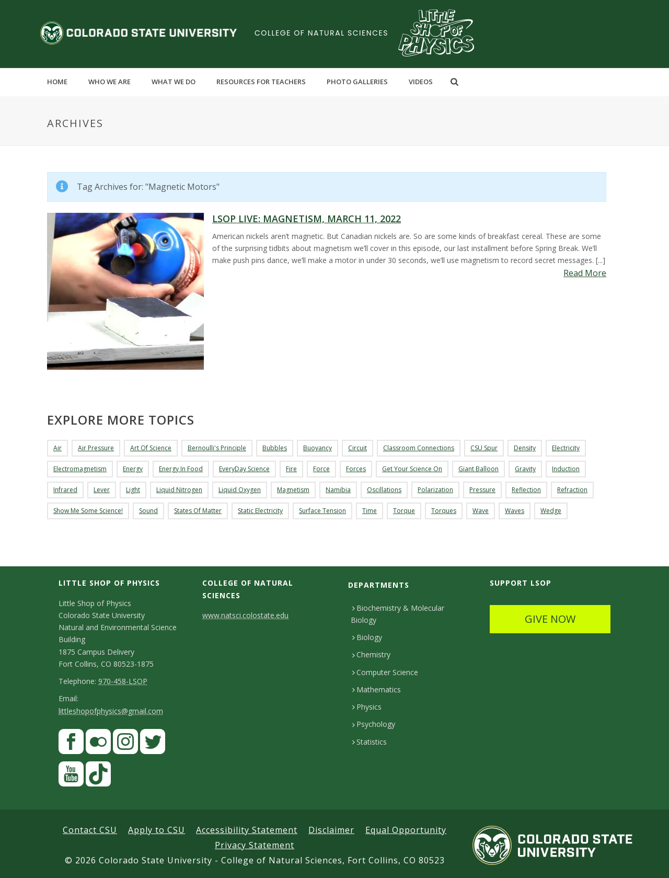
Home (57, 81)
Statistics (369, 742)
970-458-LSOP (122, 681)
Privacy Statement (254, 845)
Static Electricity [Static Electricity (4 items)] (260, 510)
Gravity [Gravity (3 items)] (525, 468)
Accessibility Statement (246, 830)
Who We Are (109, 81)
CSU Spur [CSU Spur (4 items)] (484, 447)
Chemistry (371, 654)
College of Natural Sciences (321, 33)
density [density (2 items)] (525, 447)
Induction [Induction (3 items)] (566, 468)
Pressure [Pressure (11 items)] (482, 489)
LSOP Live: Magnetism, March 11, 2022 (306, 218)
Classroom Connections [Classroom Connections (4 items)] (418, 447)
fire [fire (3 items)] (291, 468)
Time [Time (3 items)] (369, 510)
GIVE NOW (550, 619)
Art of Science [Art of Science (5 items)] (150, 447)
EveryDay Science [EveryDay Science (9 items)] (244, 468)
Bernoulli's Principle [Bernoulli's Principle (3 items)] (217, 447)
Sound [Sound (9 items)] (148, 510)
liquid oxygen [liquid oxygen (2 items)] (239, 489)
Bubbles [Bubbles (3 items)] (274, 447)
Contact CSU (90, 830)
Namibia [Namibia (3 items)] (338, 489)
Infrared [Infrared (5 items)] (65, 489)
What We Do (173, 81)
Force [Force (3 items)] (321, 468)
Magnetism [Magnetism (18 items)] (293, 489)
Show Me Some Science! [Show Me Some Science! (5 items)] (88, 510)
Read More (584, 273)
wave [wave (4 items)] (480, 510)
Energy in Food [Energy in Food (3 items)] (181, 468)
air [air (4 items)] (57, 447)
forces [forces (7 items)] (356, 468)
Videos (421, 81)
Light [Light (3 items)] (133, 489)
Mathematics (376, 689)
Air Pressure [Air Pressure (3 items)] (96, 447)
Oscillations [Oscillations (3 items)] (384, 489)
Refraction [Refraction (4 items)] (572, 489)
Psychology (373, 724)
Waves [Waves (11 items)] (514, 510)
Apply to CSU (156, 830)
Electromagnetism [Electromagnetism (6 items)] (80, 468)
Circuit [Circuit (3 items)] (357, 447)
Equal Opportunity (405, 830)
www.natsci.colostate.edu (245, 615)
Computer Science (385, 672)
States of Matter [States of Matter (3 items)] (198, 510)
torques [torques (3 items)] (443, 510)
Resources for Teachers (261, 81)
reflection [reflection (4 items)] (526, 489)
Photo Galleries (357, 81)
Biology (367, 637)
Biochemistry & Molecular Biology (397, 614)
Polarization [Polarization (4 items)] (435, 489)
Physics (367, 707)
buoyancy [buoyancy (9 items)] (317, 447)
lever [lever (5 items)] (102, 489)
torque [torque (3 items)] (404, 510)
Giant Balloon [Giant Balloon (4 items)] (478, 468)
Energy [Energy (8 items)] (133, 468)
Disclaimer (331, 830)
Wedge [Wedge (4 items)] (550, 510)
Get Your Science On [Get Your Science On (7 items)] (412, 468)
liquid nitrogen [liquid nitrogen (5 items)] (179, 489)
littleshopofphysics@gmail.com (111, 711)
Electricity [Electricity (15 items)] (566, 447)
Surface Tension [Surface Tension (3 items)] (322, 510)
